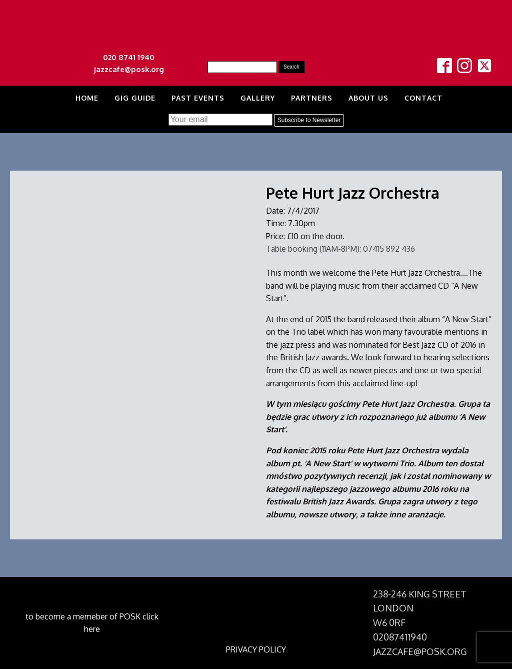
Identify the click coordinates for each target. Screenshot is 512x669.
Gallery (257, 98)
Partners (311, 98)
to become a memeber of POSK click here (92, 622)
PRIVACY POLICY (256, 649)
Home (87, 98)
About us (368, 98)
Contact (423, 98)
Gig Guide (135, 98)
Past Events (198, 98)
